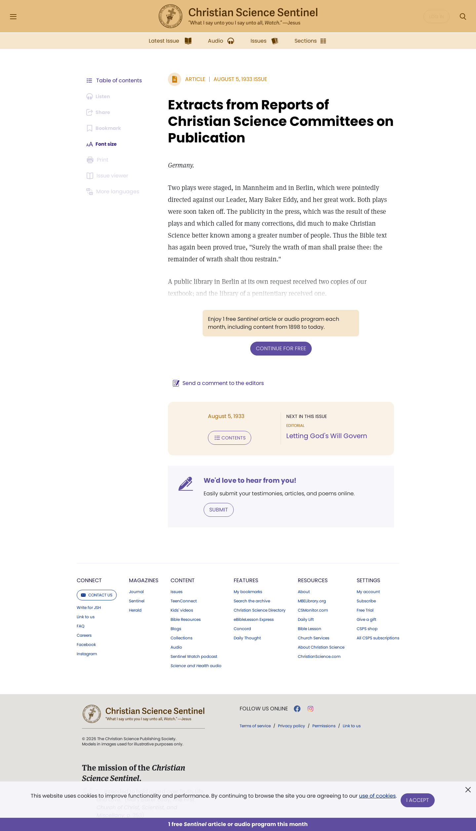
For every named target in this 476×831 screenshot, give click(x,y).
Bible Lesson (309, 627)
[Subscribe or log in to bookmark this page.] (105, 128)
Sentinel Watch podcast (194, 655)
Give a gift (366, 618)
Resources (313, 578)
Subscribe (366, 599)
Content (183, 578)
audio (196, 664)
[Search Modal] (463, 17)
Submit (210, 508)
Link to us (86, 615)
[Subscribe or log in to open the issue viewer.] (108, 176)
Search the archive (252, 599)
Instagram (87, 652)
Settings (368, 578)
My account (368, 590)
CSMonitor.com (313, 608)
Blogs (176, 627)
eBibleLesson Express (254, 618)
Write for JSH (89, 606)
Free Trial (365, 608)
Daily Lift (306, 618)
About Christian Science (321, 645)
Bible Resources (186, 618)
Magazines (143, 578)
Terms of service (255, 724)
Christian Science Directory (260, 608)
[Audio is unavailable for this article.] (100, 96)
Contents (221, 437)
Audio (176, 645)
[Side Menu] (13, 17)
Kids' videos (182, 608)
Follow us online (264, 706)
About (304, 590)
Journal (136, 590)
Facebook (86, 643)
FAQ (80, 624)
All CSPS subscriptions (378, 636)
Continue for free (277, 348)
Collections (181, 636)
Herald (135, 608)
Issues (176, 590)
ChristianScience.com (319, 655)
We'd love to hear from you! (241, 479)
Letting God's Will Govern (322, 435)
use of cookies (376, 798)
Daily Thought (247, 636)
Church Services (313, 636)
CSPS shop (367, 627)
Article (187, 79)
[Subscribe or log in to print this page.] (98, 160)
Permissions (324, 724)
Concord (242, 627)
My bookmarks (248, 590)
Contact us (96, 593)
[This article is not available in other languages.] (114, 192)
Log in (436, 16)
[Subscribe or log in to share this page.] (100, 112)
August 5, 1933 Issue (231, 79)
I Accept (418, 800)
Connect (89, 578)
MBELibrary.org (312, 599)
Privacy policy (291, 724)
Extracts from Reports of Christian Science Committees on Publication (272, 121)
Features (246, 578)
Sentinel (136, 599)
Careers (84, 633)
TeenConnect (184, 599)
